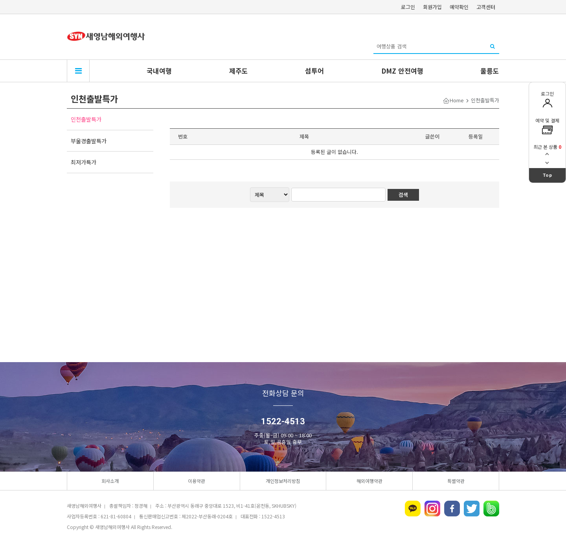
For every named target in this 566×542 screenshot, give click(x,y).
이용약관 (196, 480)
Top (547, 175)
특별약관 (456, 480)
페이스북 (452, 508)
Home (457, 100)
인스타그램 (432, 508)
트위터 (472, 508)
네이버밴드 (491, 508)
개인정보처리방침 (283, 480)
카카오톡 (413, 508)
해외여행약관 (369, 480)
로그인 (408, 7)
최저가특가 (83, 162)
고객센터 (485, 7)
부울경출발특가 (89, 141)
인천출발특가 (86, 119)
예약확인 (459, 7)
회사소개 (110, 480)
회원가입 (432, 7)
